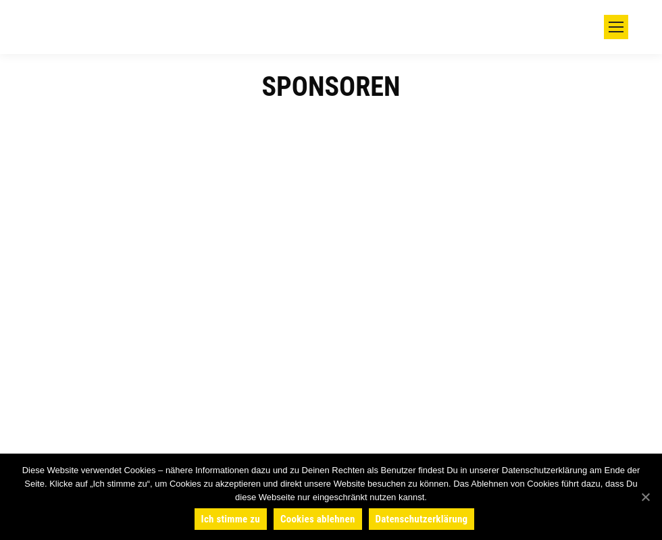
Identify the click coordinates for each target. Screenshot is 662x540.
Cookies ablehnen (317, 519)
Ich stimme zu (230, 519)
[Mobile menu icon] (616, 27)
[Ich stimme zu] (645, 497)
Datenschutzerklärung (422, 519)
